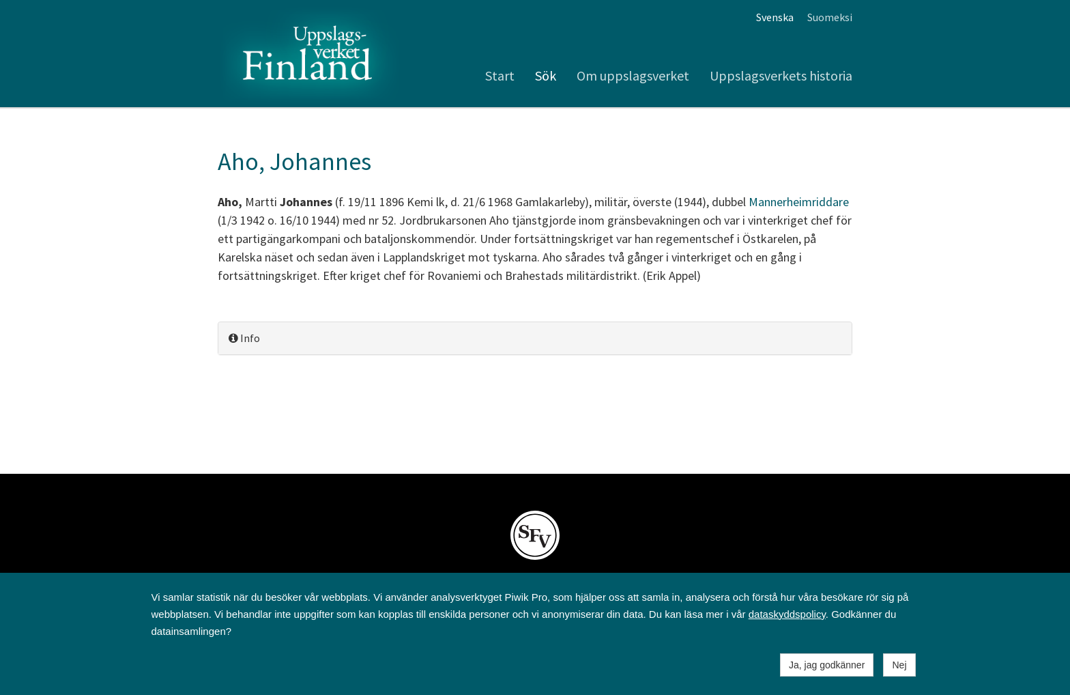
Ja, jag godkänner (827, 664)
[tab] (535, 338)
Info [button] (244, 338)
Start (500, 75)
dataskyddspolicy (787, 614)
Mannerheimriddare (799, 202)
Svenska (775, 17)
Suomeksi (829, 17)
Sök (545, 75)
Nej (899, 664)
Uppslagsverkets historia (781, 75)
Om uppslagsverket (633, 75)
